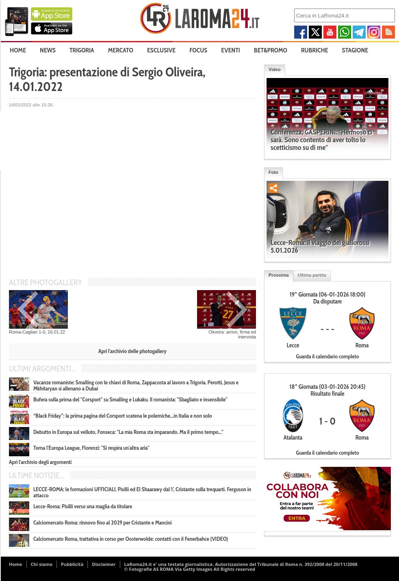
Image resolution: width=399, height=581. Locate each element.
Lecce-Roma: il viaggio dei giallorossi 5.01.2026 (320, 246)
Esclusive (161, 50)
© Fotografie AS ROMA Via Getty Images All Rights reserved (189, 569)
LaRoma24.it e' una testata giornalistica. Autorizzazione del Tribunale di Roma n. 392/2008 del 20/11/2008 (241, 564)
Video (275, 69)
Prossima (279, 275)
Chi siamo (42, 564)
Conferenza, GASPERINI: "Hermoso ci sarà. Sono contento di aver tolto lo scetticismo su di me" (321, 140)
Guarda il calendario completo (327, 356)
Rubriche (314, 50)
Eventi (230, 50)
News (48, 50)
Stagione (355, 50)
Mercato (120, 50)
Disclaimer (103, 564)
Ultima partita (312, 275)
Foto (273, 172)
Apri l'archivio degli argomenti (40, 462)
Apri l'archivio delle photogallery (132, 351)
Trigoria (81, 50)
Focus (198, 50)
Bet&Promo (270, 50)
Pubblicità (72, 564)
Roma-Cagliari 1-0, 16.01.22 (37, 332)
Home (18, 50)
